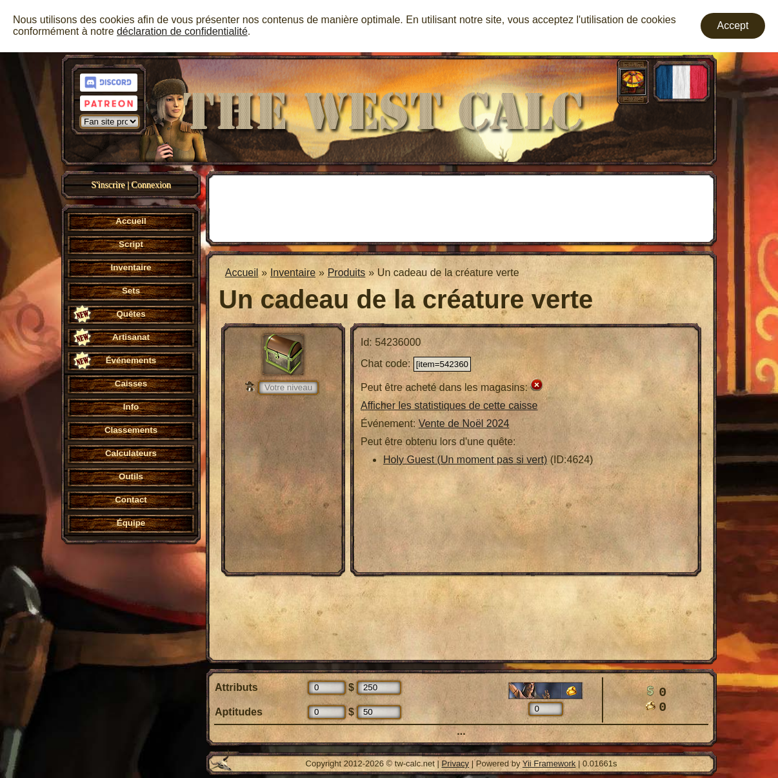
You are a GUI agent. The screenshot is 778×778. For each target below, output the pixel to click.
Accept (733, 25)
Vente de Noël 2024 (464, 423)
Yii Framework (549, 763)
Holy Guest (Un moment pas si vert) (465, 459)
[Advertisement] (461, 207)
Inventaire (292, 272)
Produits (347, 272)
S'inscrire (108, 185)
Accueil (242, 272)
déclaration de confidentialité (182, 31)
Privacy (456, 763)
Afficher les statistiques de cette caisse (449, 405)
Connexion (150, 185)
